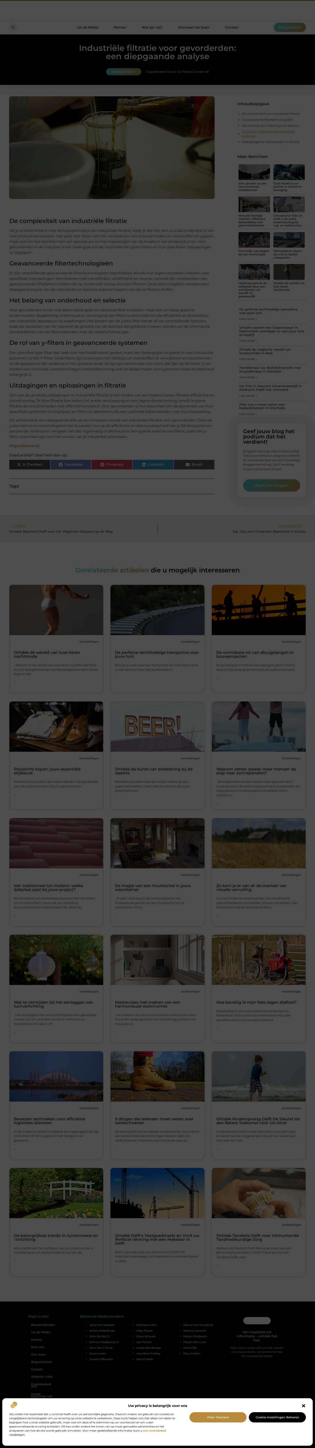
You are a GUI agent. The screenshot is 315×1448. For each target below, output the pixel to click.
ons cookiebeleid (154, 1430)
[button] (303, 1405)
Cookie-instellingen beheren (277, 1417)
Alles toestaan (218, 1417)
